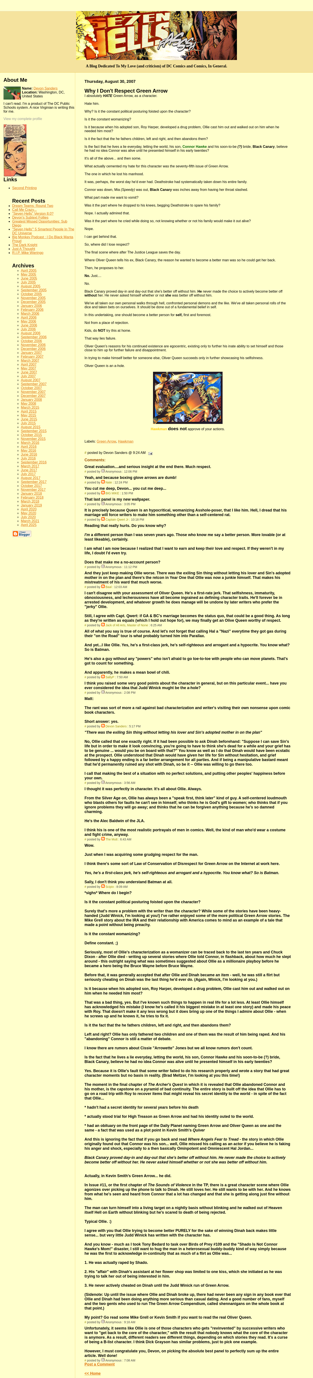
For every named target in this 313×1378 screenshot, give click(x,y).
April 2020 (29, 509)
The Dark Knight (24, 245)
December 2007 (33, 396)
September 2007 (34, 384)
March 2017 (30, 466)
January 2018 (31, 493)
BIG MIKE (112, 493)
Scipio (109, 886)
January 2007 (31, 353)
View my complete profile (22, 119)
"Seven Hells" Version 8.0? (32, 213)
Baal (108, 587)
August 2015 (30, 427)
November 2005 (33, 298)
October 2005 (31, 294)
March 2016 (30, 443)
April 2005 (29, 270)
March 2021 (30, 521)
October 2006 (31, 341)
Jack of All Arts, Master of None (126, 625)
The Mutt (111, 839)
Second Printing (24, 188)
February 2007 (32, 356)
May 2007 (28, 368)
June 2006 (29, 325)
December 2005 (33, 302)
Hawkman (125, 441)
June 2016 (29, 454)
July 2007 (28, 376)
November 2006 (33, 345)
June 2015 (29, 419)
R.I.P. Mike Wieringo (27, 253)
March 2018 (30, 501)
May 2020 (28, 513)
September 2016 (34, 462)
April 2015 (29, 411)
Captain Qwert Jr (116, 519)
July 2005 (28, 282)
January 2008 (31, 400)
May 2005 (28, 274)
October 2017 (31, 486)
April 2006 (29, 317)
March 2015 (30, 407)
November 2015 (33, 439)
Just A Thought (23, 249)
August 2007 (30, 380)
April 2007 (29, 364)
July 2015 (28, 423)
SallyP (109, 677)
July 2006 (28, 329)
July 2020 (28, 517)
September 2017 (34, 482)
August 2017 (30, 478)
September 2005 (34, 290)
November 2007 (33, 392)
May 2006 (28, 321)
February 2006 (32, 310)
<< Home (93, 1373)
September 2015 (34, 431)
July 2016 (28, 458)
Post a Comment (100, 1364)
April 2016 (29, 446)
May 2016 (28, 450)
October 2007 (31, 388)
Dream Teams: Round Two (32, 206)
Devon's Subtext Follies (30, 217)
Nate (108, 482)
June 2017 (29, 470)
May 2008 (28, 403)
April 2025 (29, 525)
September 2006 (34, 337)
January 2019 (31, 505)
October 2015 (31, 435)
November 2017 (33, 490)
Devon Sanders (116, 726)
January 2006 (31, 306)
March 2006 (30, 313)
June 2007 (29, 372)
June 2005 (29, 278)
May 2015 (28, 415)
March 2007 (30, 360)
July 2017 (28, 474)
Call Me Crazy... (24, 210)
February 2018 (32, 497)
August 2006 (30, 333)
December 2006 (33, 349)
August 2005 (30, 286)
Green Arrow (106, 441)
